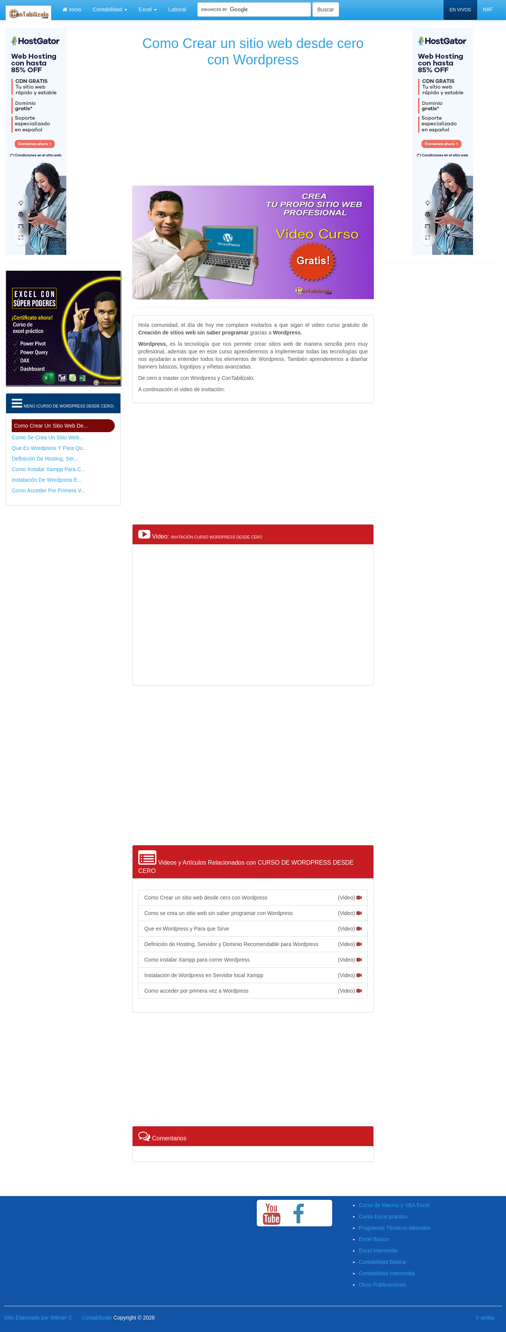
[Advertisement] (252, 125)
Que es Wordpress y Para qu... (49, 448)
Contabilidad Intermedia (387, 1273)
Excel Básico (374, 1239)
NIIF (488, 9)
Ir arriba (485, 1318)
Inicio (71, 9)
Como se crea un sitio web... (48, 437)
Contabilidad (110, 9)
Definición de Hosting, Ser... (45, 459)
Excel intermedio (378, 1251)
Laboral (177, 9)
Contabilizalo (96, 1318)
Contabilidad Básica (382, 1262)
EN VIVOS (460, 9)
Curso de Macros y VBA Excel (394, 1205)
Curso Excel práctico (383, 1216)
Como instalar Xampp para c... (49, 469)
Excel (148, 9)
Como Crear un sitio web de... (51, 426)
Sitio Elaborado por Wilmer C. (38, 1318)
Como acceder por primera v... (48, 490)
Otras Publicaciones (382, 1285)
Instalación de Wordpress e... (47, 480)
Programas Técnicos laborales (394, 1228)
